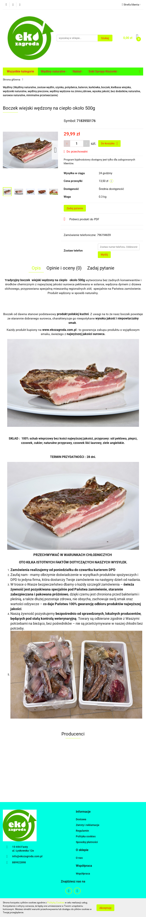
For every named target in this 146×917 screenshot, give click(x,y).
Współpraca (83, 873)
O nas (79, 857)
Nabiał (78, 71)
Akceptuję (105, 907)
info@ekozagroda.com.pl (27, 856)
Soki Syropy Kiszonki (103, 71)
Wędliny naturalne (54, 71)
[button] (83, 812)
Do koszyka (109, 143)
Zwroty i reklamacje (87, 825)
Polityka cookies (86, 836)
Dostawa (81, 819)
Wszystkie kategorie (20, 71)
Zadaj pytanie (75, 208)
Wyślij (104, 254)
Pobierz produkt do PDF (81, 219)
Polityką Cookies (55, 902)
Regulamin (82, 830)
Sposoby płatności (87, 842)
